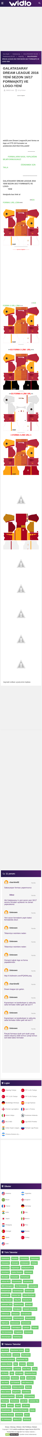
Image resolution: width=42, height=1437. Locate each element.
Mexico (25, 1218)
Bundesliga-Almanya (10, 1103)
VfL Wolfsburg (6, 1419)
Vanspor (35, 1327)
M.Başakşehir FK (27, 1267)
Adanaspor (28, 1272)
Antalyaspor (25, 1263)
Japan (6, 1218)
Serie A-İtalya (8, 1115)
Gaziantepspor (18, 1290)
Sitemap (13, 1427)
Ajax (11, 1373)
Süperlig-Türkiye (9, 1090)
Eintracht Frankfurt (8, 1396)
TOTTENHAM (15, 1382)
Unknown (13, 912)
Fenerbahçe (24, 1258)
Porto (22, 1378)
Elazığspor (17, 1309)
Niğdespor (5, 1323)
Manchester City (22, 1359)
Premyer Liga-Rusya (29, 1128)
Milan (3, 1405)
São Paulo (5, 1382)
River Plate (26, 1369)
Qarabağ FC (31, 1378)
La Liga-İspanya (28, 1103)
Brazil (5, 1199)
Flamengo (5, 1401)
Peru (24, 1225)
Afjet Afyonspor (7, 1300)
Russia (25, 1231)
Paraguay (7, 1225)
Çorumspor (28, 1332)
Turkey (25, 1237)
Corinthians (26, 1392)
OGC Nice (26, 1405)
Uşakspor (26, 1327)
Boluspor (29, 1304)
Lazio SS (24, 1401)
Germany (26, 1206)
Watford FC (17, 1419)
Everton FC (5, 1378)
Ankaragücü (33, 1286)
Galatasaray (5, 1258)
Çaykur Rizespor (17, 1272)
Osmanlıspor (25, 1277)
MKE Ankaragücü (7, 1286)
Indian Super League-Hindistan (14, 1128)
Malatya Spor (16, 1295)
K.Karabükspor (6, 1318)
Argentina (26, 1193)
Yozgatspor (18, 1332)
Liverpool (17, 1369)
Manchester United (17, 1350)
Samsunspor (26, 1323)
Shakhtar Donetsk (7, 1415)
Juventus (16, 1355)
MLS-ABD (7, 1121)
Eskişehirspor (6, 1290)
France (6, 1206)
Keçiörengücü (18, 1318)
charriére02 (14, 882)
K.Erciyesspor (26, 1313)
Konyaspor (14, 1277)
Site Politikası (27, 1427)
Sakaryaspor (15, 1323)
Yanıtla (33, 883)
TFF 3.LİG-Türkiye (29, 1096)
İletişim (34, 1427)
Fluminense (14, 1401)
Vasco (27, 1415)
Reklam (19, 1427)
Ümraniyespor (6, 1337)
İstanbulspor (18, 1337)
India (5, 1212)
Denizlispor (5, 1272)
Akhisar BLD (6, 1281)
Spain (5, 1237)
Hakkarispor (5, 1313)
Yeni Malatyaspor (21, 1286)
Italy (24, 1212)
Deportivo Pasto (30, 1373)
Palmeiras (15, 1378)
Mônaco (10, 1405)
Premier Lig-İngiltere (10, 1109)
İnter (15, 1364)
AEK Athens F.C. (27, 1382)
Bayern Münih (6, 1355)
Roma (35, 1369)
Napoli (18, 1405)
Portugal (6, 1231)
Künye (7, 1427)
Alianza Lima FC (18, 1387)
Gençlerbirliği (28, 1281)
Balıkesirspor (18, 1304)
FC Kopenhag (29, 1396)
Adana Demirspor (28, 1295)
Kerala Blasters (6, 1369)
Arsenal (22, 1364)
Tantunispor (5, 1327)
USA (5, 1244)
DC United (19, 1373)
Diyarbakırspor (6, 1309)
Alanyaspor (5, 1263)
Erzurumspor (17, 1281)
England (25, 1199)
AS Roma (5, 1373)
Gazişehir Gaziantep (30, 1309)
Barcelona (5, 1350)
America (6, 1193)
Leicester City (33, 1401)
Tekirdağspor (16, 1327)
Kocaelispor (5, 1295)
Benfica (28, 1387)
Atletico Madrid (6, 1364)
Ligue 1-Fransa (28, 1109)
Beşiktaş (15, 1258)
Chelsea (30, 1364)
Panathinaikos (6, 1410)
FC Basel (19, 1396)
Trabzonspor (35, 1258)
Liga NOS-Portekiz (29, 1121)
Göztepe (34, 1263)
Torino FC (19, 1415)
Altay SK (17, 1300)
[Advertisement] (21, 30)
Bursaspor (5, 1277)
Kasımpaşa (5, 1267)
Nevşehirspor (30, 1318)
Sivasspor (15, 1263)
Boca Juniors (6, 1392)
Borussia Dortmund (8, 1359)
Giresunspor (29, 1290)
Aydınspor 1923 (7, 1304)
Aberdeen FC (6, 1387)
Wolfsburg (27, 1419)
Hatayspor (15, 1313)
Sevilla (32, 1410)
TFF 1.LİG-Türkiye (29, 1090)
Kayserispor (15, 1267)
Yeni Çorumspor (7, 1332)
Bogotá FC (16, 1392)
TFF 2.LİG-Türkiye (9, 1096)
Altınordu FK (27, 1300)
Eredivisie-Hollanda (29, 1115)
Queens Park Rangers (21, 1410)
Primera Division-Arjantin (12, 1134)
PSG (27, 1350)
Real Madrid (26, 1355)
